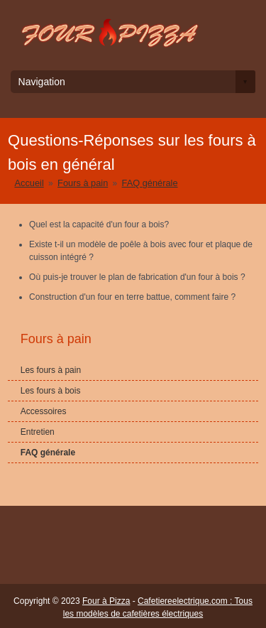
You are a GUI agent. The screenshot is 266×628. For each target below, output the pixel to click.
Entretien (38, 432)
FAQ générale (150, 183)
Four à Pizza (106, 601)
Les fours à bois (51, 391)
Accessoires (44, 411)
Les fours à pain (51, 370)
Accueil (29, 183)
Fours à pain (82, 183)
